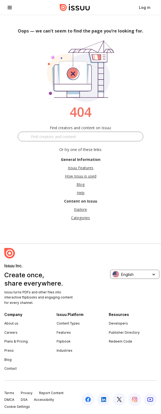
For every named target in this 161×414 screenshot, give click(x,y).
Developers (118, 323)
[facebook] (88, 399)
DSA (24, 400)
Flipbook (64, 341)
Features (64, 332)
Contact (10, 368)
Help (81, 192)
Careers (11, 332)
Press (9, 350)
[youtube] (150, 399)
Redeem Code (120, 341)
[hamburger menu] (9, 7)
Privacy (27, 393)
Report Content (51, 393)
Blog (80, 184)
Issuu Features (80, 167)
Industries (64, 350)
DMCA (9, 400)
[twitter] (119, 399)
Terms (9, 393)
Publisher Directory (124, 332)
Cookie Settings (17, 407)
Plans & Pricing (16, 341)
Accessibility (44, 400)
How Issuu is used (80, 176)
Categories (80, 217)
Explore (80, 209)
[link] (145, 7)
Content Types (68, 323)
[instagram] (134, 399)
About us (11, 323)
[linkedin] (103, 399)
